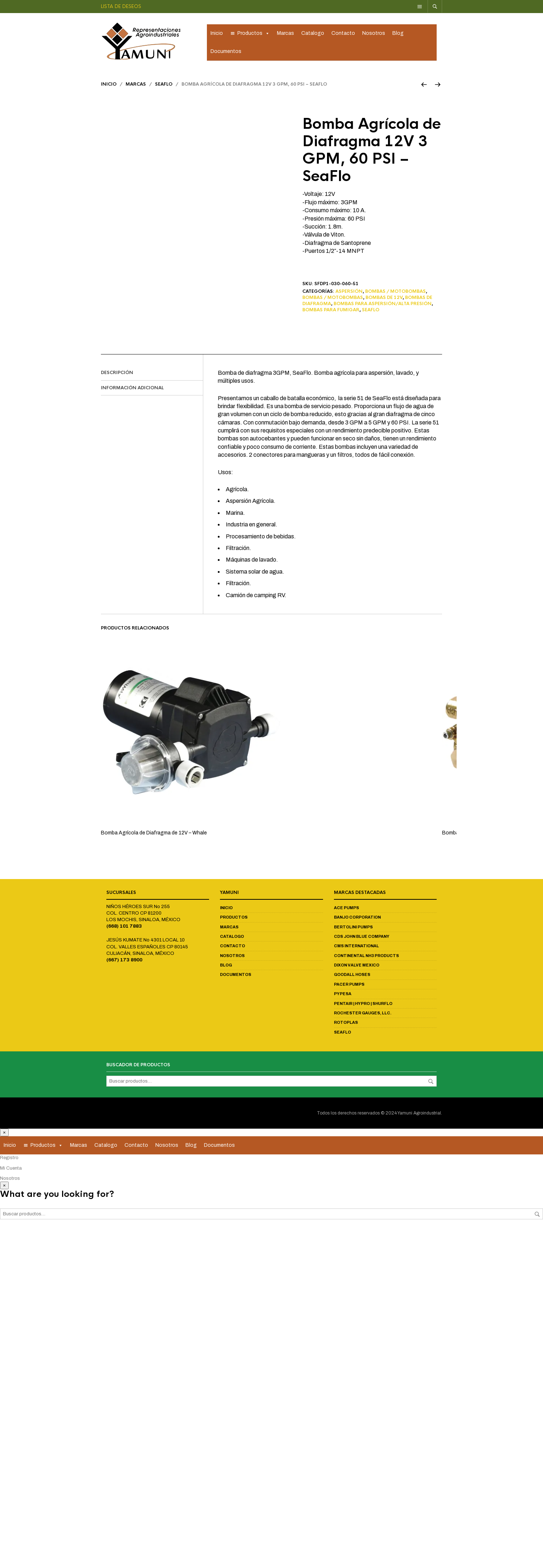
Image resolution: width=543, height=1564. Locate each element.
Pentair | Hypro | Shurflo (363, 1004)
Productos (253, 34)
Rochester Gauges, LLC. (362, 1014)
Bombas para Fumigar (330, 311)
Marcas (285, 33)
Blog (398, 33)
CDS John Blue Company (361, 937)
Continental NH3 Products (366, 957)
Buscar (431, 1082)
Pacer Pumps (349, 985)
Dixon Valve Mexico (356, 966)
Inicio (217, 33)
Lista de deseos (121, 6)
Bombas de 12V (384, 298)
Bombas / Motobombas (395, 292)
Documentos (226, 51)
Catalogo (312, 33)
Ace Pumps (346, 909)
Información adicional (132, 388)
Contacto (343, 33)
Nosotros (373, 33)
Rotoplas (346, 1023)
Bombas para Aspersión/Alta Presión (383, 305)
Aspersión (349, 292)
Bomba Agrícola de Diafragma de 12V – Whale (154, 834)
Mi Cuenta (11, 1168)
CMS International (356, 947)
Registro (9, 1158)
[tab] (152, 374)
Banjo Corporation (357, 918)
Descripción (117, 374)
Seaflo (163, 85)
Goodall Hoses (352, 975)
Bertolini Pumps (353, 927)
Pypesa (342, 995)
